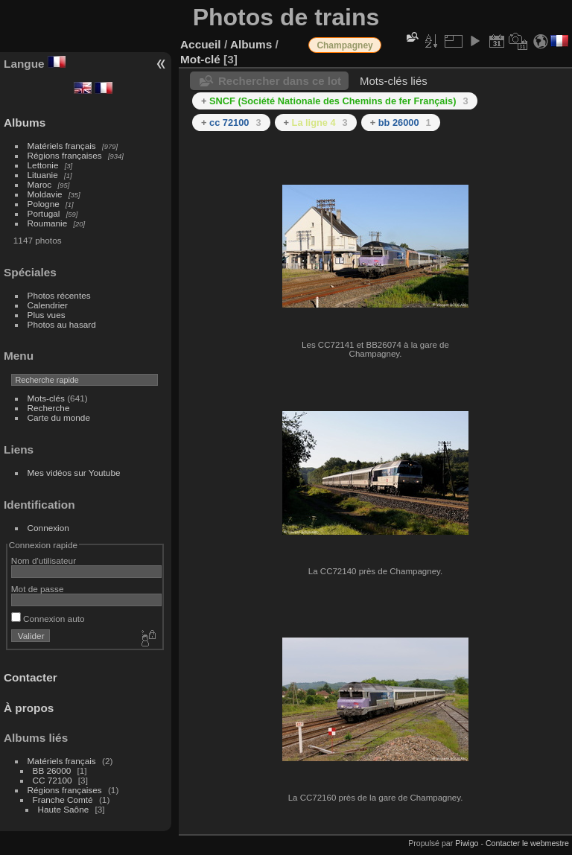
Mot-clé (200, 59)
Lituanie (43, 174)
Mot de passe (37, 589)
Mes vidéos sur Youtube (74, 472)
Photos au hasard (62, 324)
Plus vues (47, 315)
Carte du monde (59, 417)
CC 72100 (52, 780)
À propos (29, 708)
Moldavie (45, 194)
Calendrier (48, 305)
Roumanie (48, 223)
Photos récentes (59, 295)
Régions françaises (65, 155)
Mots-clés (46, 398)
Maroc (40, 184)
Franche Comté (63, 799)
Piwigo (466, 843)
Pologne (44, 204)
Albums (24, 122)
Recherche (49, 408)
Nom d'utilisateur (43, 560)
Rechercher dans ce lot (279, 80)
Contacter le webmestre (527, 843)
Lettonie (43, 165)
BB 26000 (52, 770)
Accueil (200, 44)
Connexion (48, 528)
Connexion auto (48, 618)
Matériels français (62, 145)
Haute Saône (63, 809)
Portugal (44, 213)
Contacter (30, 677)
